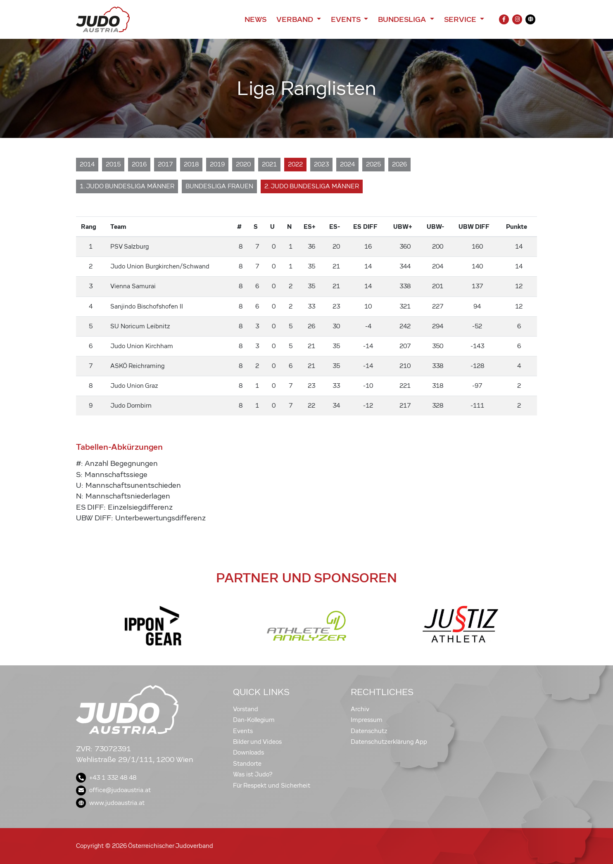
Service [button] (461, 19)
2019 (217, 164)
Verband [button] (295, 19)
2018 (191, 164)
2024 (347, 164)
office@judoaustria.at (113, 790)
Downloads (248, 752)
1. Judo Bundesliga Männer (127, 186)
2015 (113, 164)
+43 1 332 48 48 (106, 777)
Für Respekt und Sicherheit (271, 785)
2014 (87, 164)
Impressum (367, 720)
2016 (139, 164)
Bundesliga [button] (403, 19)
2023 (321, 164)
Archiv (360, 709)
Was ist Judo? (253, 774)
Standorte (247, 763)
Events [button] (346, 19)
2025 (373, 164)
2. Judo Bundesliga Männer (311, 186)
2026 (399, 164)
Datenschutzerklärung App (389, 741)
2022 (295, 164)
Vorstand (245, 709)
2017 (165, 164)
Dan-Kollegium (254, 720)
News (255, 19)
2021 (269, 164)
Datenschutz (369, 731)
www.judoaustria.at (110, 803)
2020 (243, 164)
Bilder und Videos (257, 741)
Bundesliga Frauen (219, 186)
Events (243, 731)
